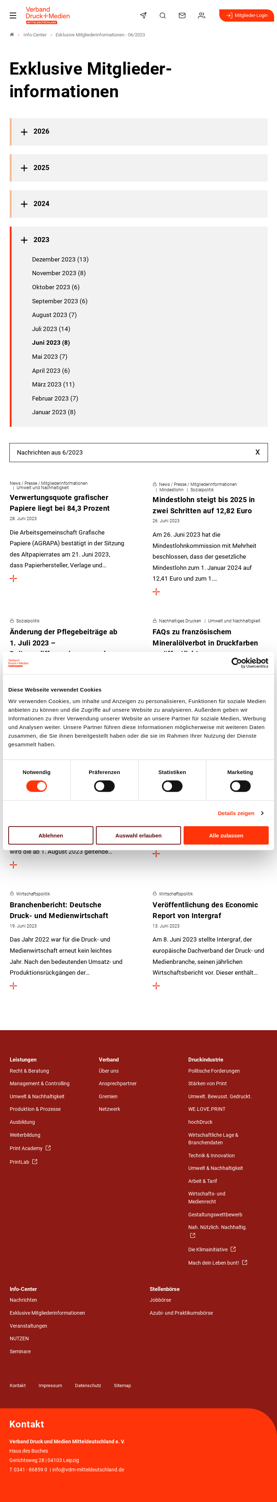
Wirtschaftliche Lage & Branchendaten (213, 1139)
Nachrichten (23, 1300)
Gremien (108, 1097)
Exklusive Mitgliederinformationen (47, 1313)
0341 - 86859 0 (30, 1470)
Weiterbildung (25, 1135)
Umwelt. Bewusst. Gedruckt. (220, 1097)
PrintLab (20, 1162)
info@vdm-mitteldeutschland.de (88, 1470)
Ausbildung (22, 1122)
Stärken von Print (207, 1084)
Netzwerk (109, 1109)
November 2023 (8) (59, 273)
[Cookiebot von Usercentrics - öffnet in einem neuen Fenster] (237, 663)
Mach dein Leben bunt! (214, 1263)
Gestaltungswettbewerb (215, 1215)
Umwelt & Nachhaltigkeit (37, 1097)
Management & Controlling (40, 1084)
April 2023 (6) (51, 370)
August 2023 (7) (54, 314)
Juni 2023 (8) (51, 342)
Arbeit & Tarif (202, 1181)
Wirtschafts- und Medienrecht (206, 1198)
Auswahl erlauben (138, 835)
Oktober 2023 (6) (56, 287)
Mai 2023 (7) (49, 356)
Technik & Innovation (211, 1156)
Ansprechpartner (118, 1084)
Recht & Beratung (29, 1071)
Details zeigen (236, 813)
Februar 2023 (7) (55, 398)
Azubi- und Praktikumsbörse (181, 1313)
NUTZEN (19, 1339)
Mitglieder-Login (247, 15)
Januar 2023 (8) (54, 412)
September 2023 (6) (60, 301)
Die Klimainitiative (208, 1250)
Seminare (20, 1352)
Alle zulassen (226, 835)
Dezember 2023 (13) (60, 259)
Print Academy (27, 1148)
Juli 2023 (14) (51, 328)
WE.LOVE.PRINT (206, 1109)
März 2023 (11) (53, 384)
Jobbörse (160, 1300)
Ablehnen (51, 835)
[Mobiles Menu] (13, 15)
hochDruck (200, 1122)
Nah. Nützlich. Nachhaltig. (217, 1227)
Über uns (109, 1071)
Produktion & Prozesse (35, 1109)
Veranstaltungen (28, 1326)
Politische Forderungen (214, 1071)
